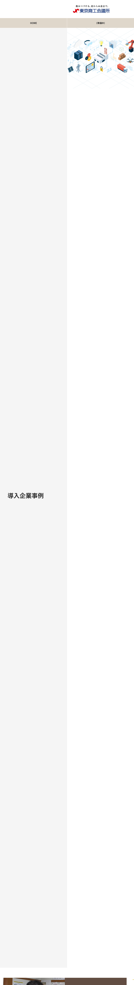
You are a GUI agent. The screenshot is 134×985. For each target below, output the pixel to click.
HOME (33, 23)
